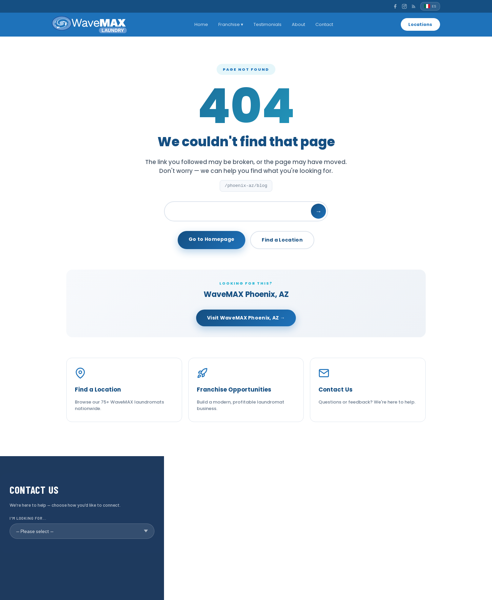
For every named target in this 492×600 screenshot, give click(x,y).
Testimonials (267, 24)
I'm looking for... (28, 518)
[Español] (430, 6)
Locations (419, 24)
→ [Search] (318, 211)
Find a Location (282, 239)
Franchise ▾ (230, 24)
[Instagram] (404, 6)
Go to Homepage (211, 239)
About (297, 24)
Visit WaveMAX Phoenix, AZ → (246, 317)
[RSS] (413, 6)
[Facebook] (395, 6)
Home (200, 24)
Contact (323, 24)
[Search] (246, 211)
